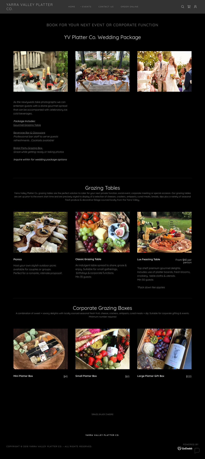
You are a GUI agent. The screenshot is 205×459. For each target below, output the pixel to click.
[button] (195, 7)
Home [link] (71, 6)
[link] (32, 9)
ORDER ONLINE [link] (130, 6)
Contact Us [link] (106, 6)
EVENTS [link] (86, 6)
